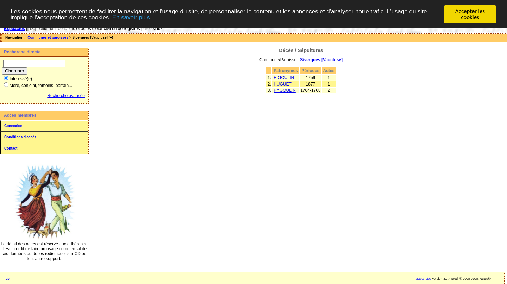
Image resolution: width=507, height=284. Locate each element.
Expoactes (14, 28)
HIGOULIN (284, 77)
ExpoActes (423, 278)
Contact (10, 148)
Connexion (13, 126)
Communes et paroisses (47, 37)
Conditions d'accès (20, 137)
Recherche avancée (66, 95)
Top (7, 278)
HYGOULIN (285, 90)
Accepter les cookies (470, 14)
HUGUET (283, 84)
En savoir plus (131, 17)
